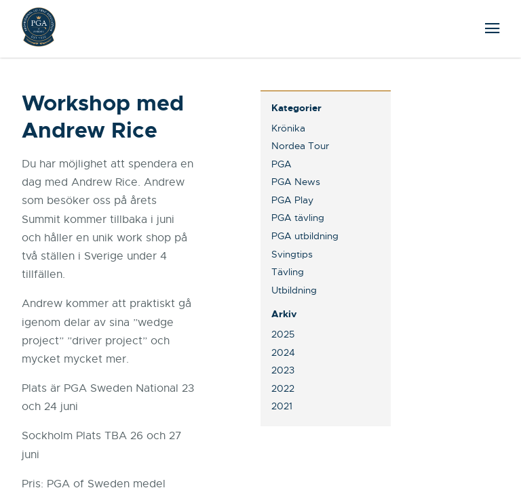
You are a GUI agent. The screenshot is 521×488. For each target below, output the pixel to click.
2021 (281, 406)
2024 (283, 352)
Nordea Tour (300, 146)
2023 (282, 370)
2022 (282, 388)
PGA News (295, 182)
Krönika (288, 128)
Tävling (287, 272)
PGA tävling (297, 217)
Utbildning (294, 290)
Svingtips (292, 254)
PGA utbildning (305, 236)
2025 (282, 334)
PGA (281, 164)
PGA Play (292, 200)
